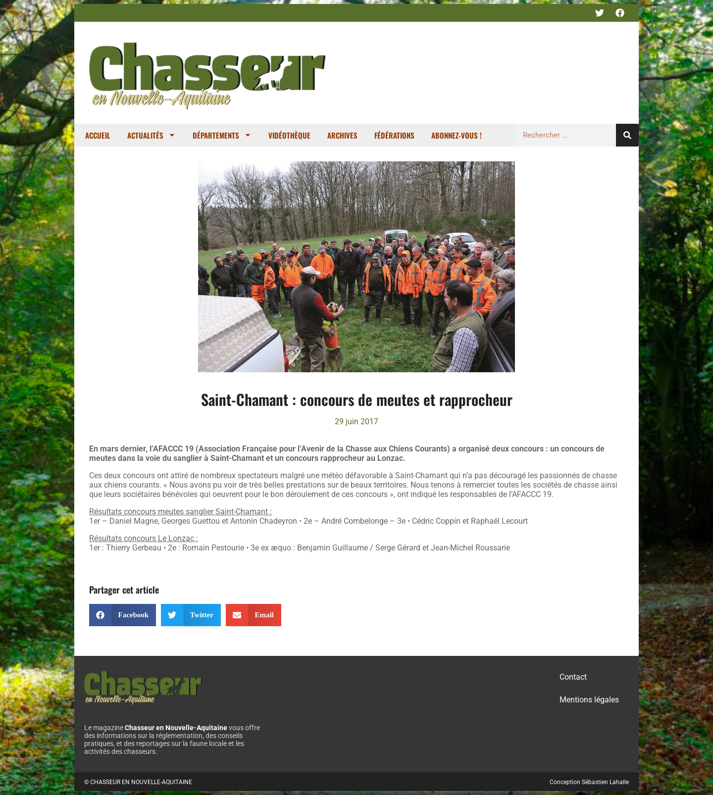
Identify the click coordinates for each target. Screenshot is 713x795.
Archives (342, 135)
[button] (122, 615)
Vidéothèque (289, 135)
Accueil (97, 135)
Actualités (151, 135)
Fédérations (394, 135)
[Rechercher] (627, 135)
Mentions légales (589, 699)
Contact (573, 677)
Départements (222, 135)
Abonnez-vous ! (456, 135)
